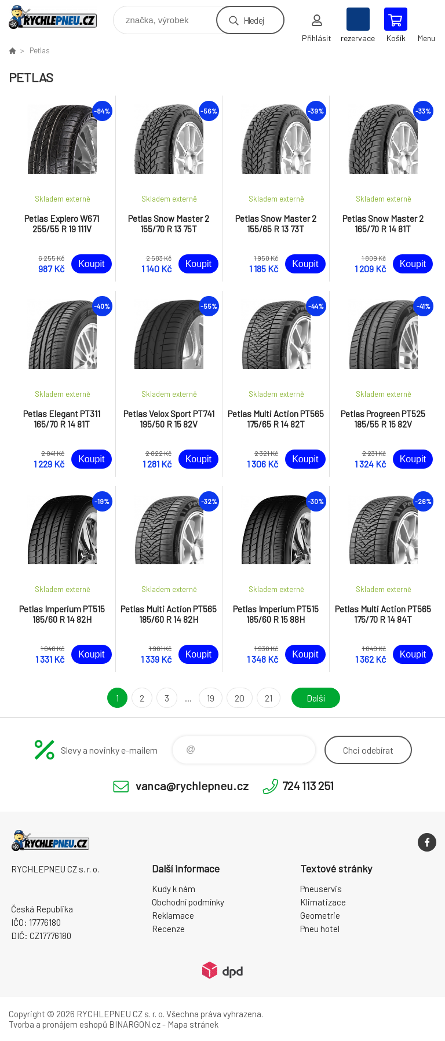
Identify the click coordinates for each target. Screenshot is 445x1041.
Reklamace (173, 915)
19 (210, 697)
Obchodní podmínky (188, 902)
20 (240, 697)
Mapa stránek (192, 1024)
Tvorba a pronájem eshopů (58, 1024)
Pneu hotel (320, 928)
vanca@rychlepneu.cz (192, 785)
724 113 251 (308, 785)
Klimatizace (323, 902)
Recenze (168, 928)
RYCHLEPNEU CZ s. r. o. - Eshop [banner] (60, 17)
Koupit (91, 264)
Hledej (253, 19)
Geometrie (320, 915)
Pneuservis (321, 888)
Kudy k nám (173, 888)
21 (268, 697)
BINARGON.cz (135, 1024)
